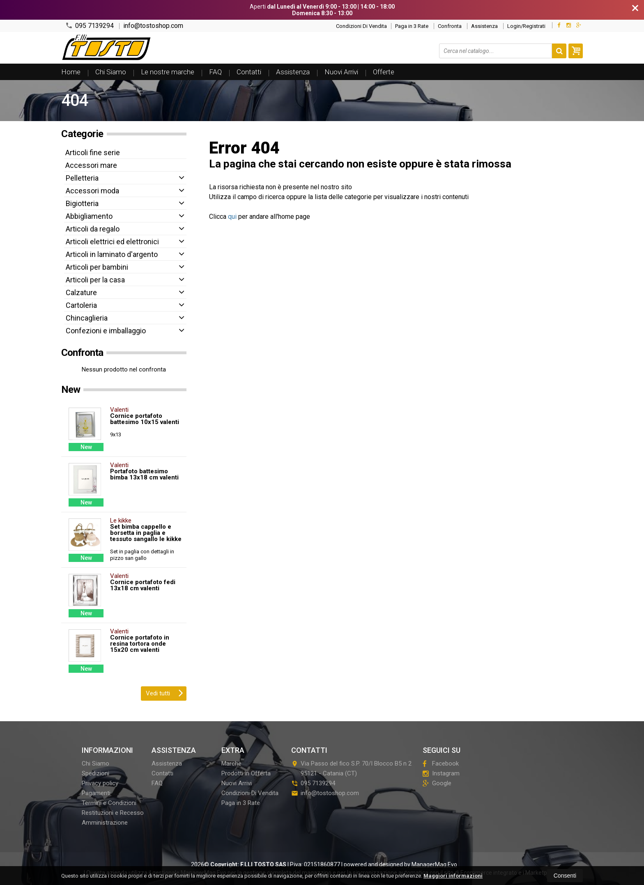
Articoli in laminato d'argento (112, 254)
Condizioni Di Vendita (361, 26)
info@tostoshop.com (153, 26)
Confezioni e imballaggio (106, 330)
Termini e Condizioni (109, 803)
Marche (231, 763)
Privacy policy (100, 783)
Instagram (441, 773)
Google (437, 783)
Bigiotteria (82, 203)
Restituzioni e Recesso (113, 812)
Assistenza (484, 26)
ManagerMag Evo (434, 864)
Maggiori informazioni (453, 876)
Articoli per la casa (95, 279)
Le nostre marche (167, 72)
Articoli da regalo (93, 229)
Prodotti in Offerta (246, 773)
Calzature (81, 292)
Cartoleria (81, 305)
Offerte (383, 72)
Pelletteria (82, 178)
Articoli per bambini (97, 267)
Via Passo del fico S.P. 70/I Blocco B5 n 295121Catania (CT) (351, 768)
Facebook (441, 763)
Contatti (249, 72)
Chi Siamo (110, 72)
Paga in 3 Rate (411, 26)
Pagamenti (96, 793)
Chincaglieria (87, 318)
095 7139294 (89, 26)
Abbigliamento (89, 216)
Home (70, 72)
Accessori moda (92, 190)
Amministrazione (105, 822)
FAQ (215, 72)
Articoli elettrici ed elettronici (112, 241)
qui (232, 216)
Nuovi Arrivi (341, 72)
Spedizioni (95, 773)
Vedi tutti (164, 692)
